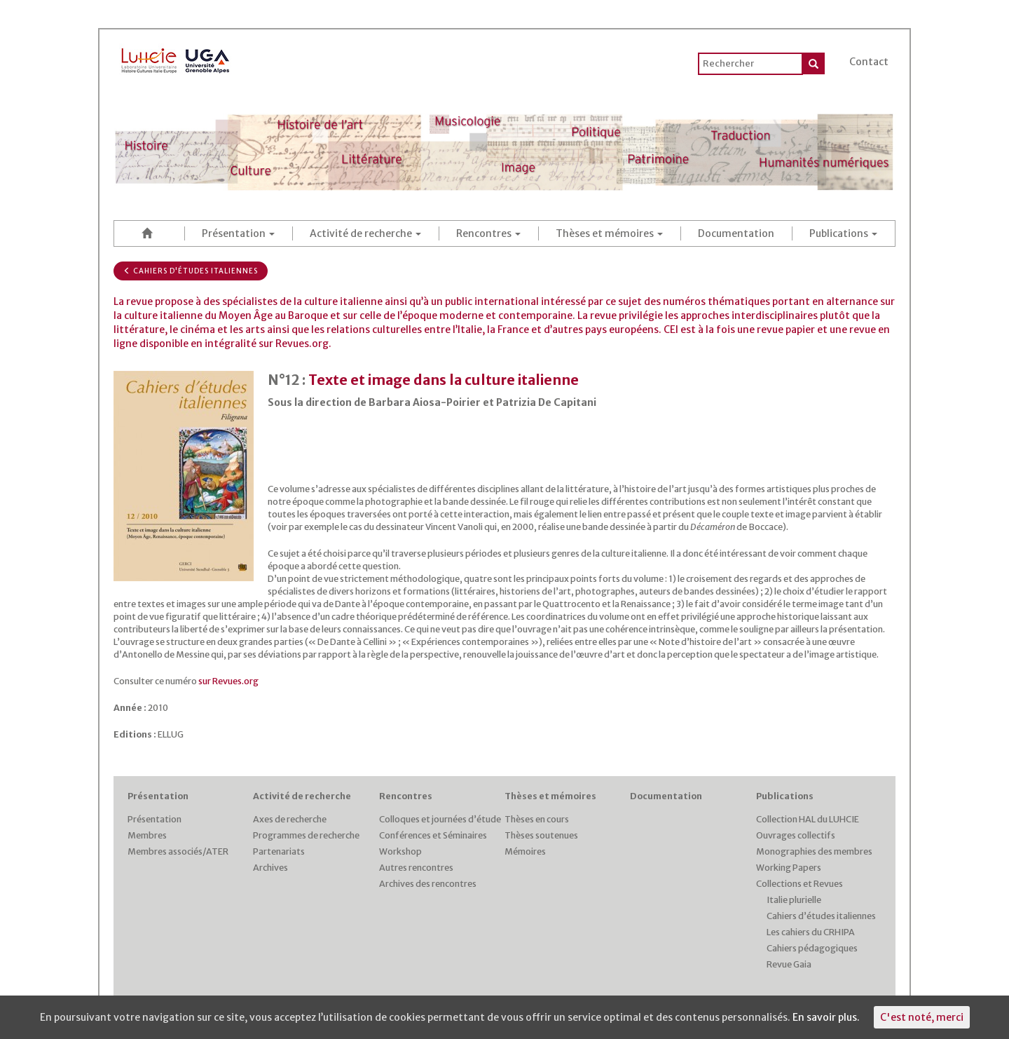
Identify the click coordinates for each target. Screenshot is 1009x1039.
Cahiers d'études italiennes (190, 271)
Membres (147, 835)
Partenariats (279, 851)
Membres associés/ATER (178, 851)
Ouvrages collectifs (795, 835)
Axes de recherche (290, 819)
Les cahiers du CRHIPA (811, 932)
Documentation (736, 233)
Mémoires (525, 851)
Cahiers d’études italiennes (821, 916)
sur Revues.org (228, 681)
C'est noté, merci (921, 1017)
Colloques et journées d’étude (440, 819)
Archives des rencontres (427, 883)
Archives (270, 867)
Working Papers (788, 867)
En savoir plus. (826, 1017)
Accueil (149, 233)
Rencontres (488, 233)
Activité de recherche (365, 233)
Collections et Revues (799, 883)
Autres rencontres (416, 867)
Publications (843, 233)
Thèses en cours (536, 819)
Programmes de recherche (306, 835)
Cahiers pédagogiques (812, 948)
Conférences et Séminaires (433, 835)
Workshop (400, 851)
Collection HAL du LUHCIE (807, 819)
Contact (868, 61)
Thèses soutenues (541, 835)
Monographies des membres (814, 851)
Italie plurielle (794, 900)
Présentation (238, 233)
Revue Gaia (789, 964)
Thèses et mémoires (609, 233)
